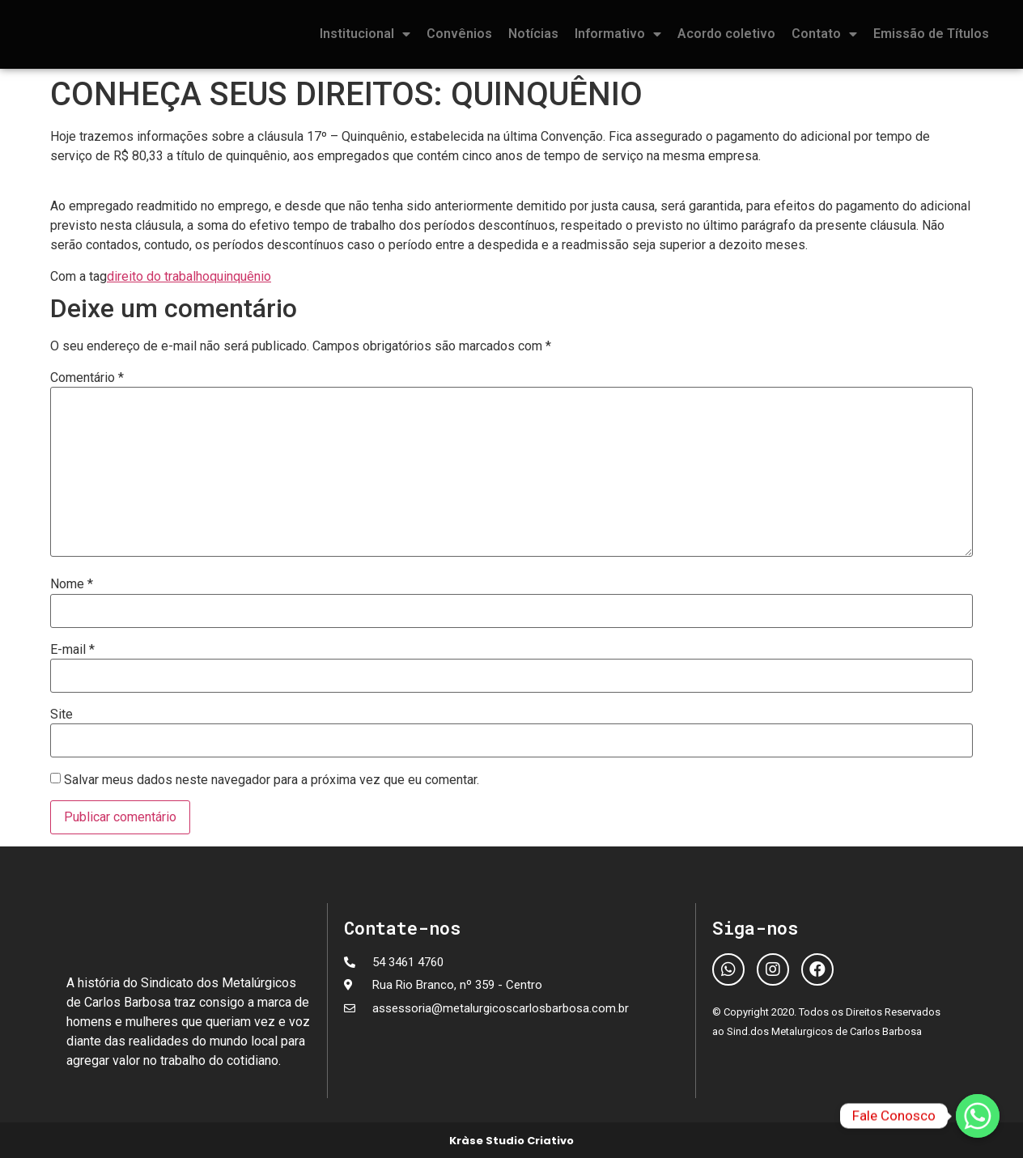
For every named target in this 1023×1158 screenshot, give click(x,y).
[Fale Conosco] (978, 1116)
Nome (71, 584)
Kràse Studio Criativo (511, 1140)
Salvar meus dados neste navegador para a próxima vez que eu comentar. (271, 780)
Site (61, 714)
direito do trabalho (158, 276)
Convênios (459, 33)
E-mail (72, 649)
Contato (824, 34)
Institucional (365, 34)
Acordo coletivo (726, 33)
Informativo (618, 34)
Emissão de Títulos (931, 33)
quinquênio (240, 276)
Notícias (533, 33)
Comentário (87, 377)
